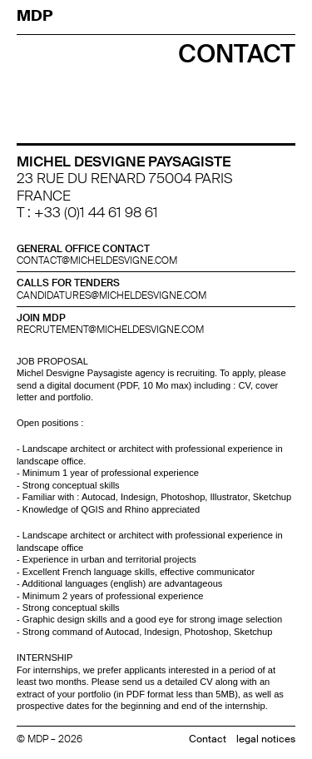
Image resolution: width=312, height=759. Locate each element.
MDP (36, 15)
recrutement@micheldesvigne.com (110, 329)
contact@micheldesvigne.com (97, 260)
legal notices (265, 739)
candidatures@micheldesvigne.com (111, 295)
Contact (207, 739)
